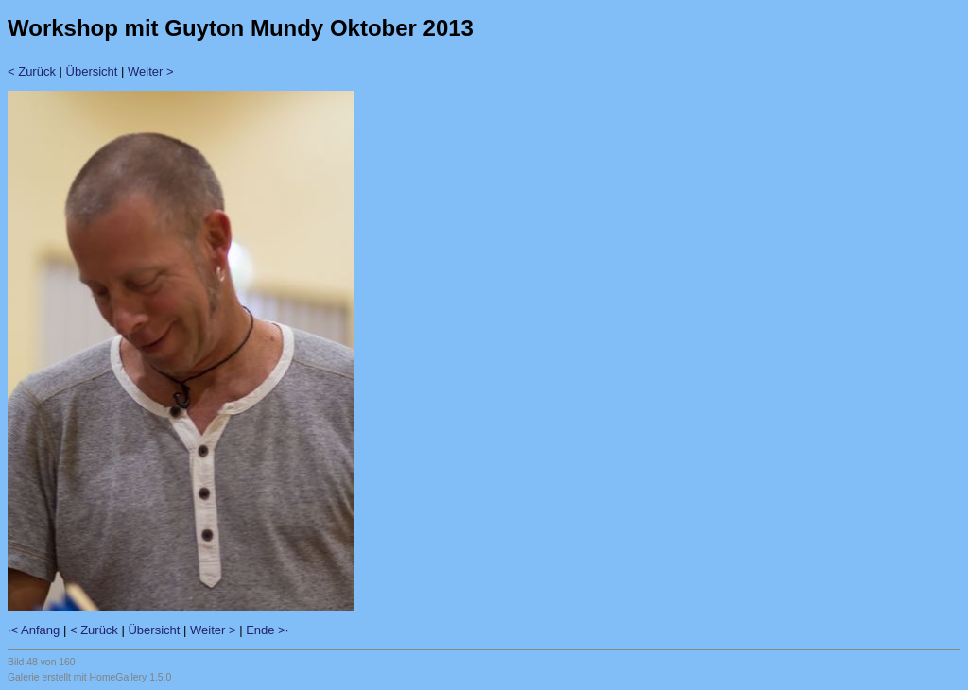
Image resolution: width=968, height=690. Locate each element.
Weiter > (151, 71)
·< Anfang (34, 630)
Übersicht (92, 71)
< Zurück (32, 71)
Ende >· (267, 630)
